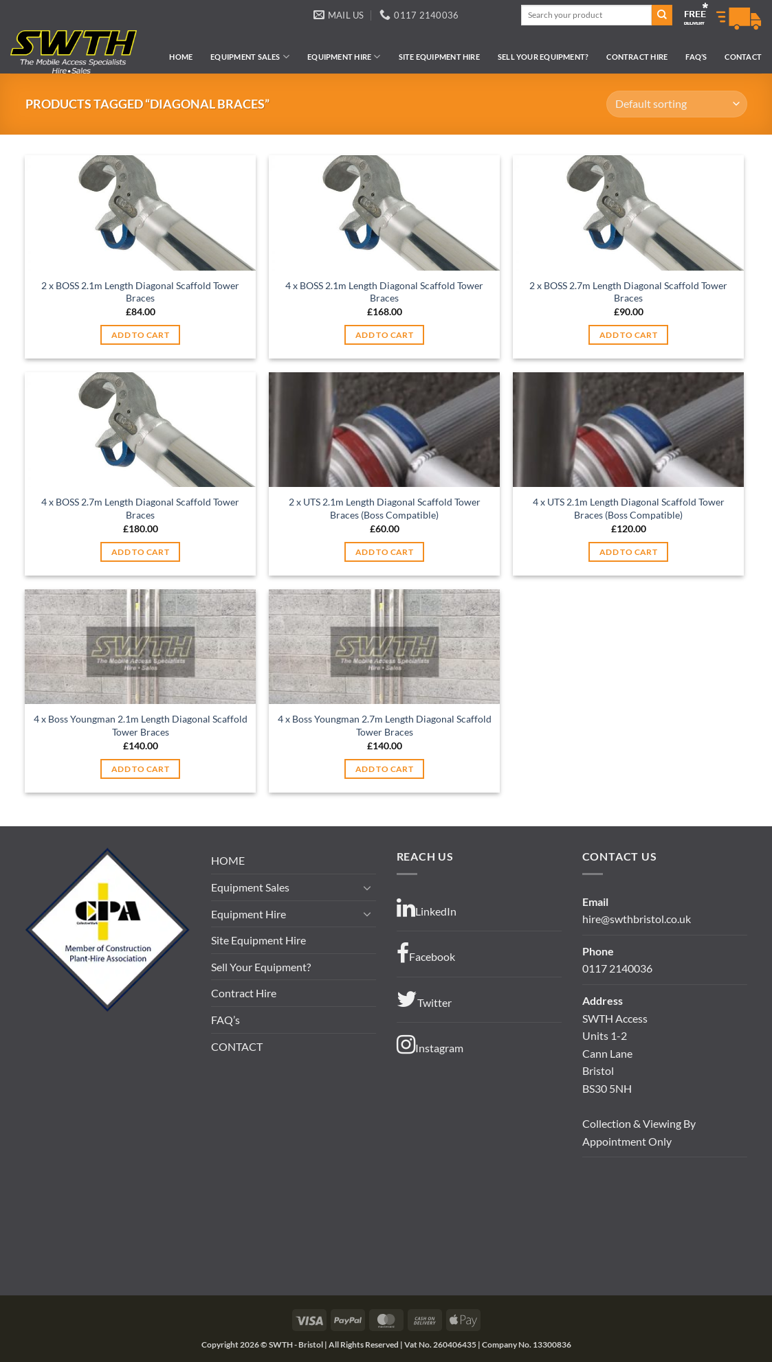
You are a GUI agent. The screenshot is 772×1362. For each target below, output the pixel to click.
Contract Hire (637, 56)
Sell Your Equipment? (543, 56)
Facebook (426, 953)
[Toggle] (368, 887)
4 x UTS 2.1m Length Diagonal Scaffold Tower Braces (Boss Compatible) (629, 508)
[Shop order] (676, 104)
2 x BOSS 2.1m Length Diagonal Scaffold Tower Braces (140, 292)
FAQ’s (696, 56)
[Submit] (662, 15)
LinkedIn (426, 908)
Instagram (430, 1045)
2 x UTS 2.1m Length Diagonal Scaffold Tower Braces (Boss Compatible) (385, 508)
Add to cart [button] (140, 334)
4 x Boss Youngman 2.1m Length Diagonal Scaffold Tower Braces (140, 725)
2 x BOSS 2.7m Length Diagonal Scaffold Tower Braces (628, 292)
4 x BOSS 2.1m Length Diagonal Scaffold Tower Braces (384, 292)
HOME (180, 56)
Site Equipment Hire (439, 56)
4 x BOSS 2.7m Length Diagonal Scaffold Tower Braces (140, 508)
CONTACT (743, 56)
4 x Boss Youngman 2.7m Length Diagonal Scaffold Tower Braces (385, 725)
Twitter (424, 999)
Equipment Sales (249, 56)
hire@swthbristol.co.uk (636, 918)
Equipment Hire (344, 56)
